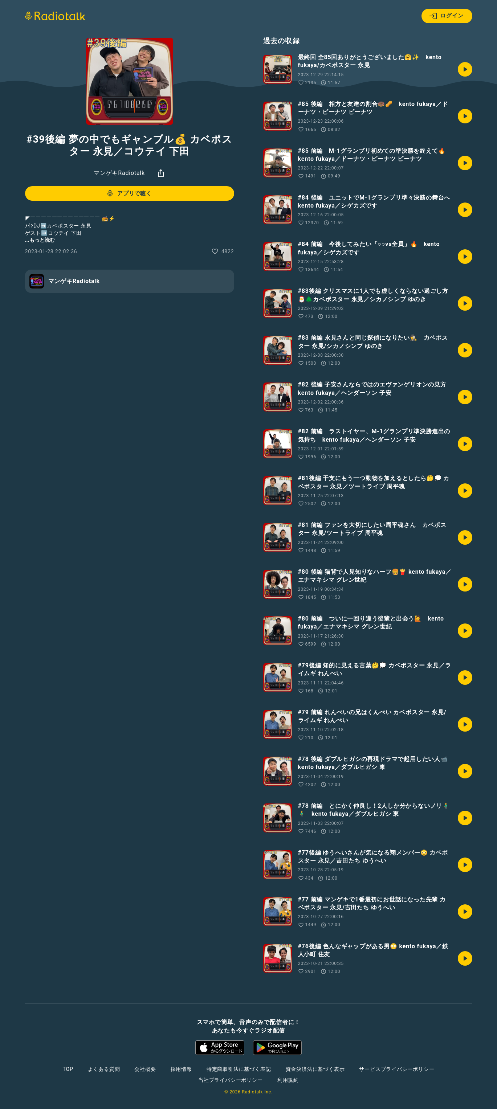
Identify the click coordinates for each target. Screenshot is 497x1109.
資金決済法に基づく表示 (315, 1069)
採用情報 (181, 1069)
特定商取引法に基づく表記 (239, 1069)
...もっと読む (40, 240)
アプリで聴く (129, 193)
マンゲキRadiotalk (119, 172)
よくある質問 (104, 1069)
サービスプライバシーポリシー (396, 1069)
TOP (67, 1069)
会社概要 (145, 1069)
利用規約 (288, 1080)
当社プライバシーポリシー (230, 1080)
